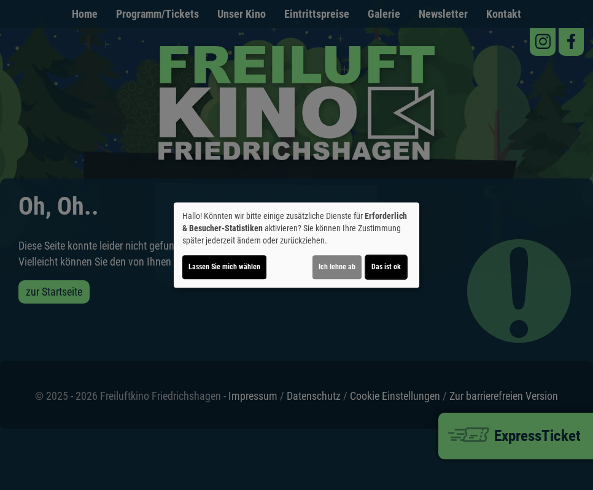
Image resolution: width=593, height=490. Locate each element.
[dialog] (296, 245)
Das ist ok (386, 266)
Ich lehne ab (337, 266)
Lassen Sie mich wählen (224, 266)
